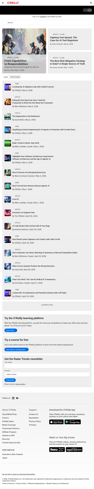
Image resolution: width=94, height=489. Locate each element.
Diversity (6, 439)
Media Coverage (9, 425)
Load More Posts (47, 304)
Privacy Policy (35, 421)
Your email (8, 362)
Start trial (10, 330)
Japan (4, 458)
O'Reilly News (8, 421)
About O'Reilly (9, 410)
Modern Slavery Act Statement (57, 483)
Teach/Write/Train (9, 414)
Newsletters (34, 418)
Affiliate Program (9, 432)
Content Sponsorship (11, 443)
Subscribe (10, 380)
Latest (6, 77)
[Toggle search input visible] (91, 3)
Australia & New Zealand (12, 454)
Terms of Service (8, 483)
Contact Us (33, 414)
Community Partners (10, 428)
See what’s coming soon (15, 349)
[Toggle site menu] (3, 3)
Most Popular (15, 77)
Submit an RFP (8, 435)
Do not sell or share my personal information (18, 474)
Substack (43, 16)
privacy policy (20, 384)
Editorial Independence (36, 483)
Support (33, 410)
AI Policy (32, 425)
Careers (5, 418)
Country (7, 370)
